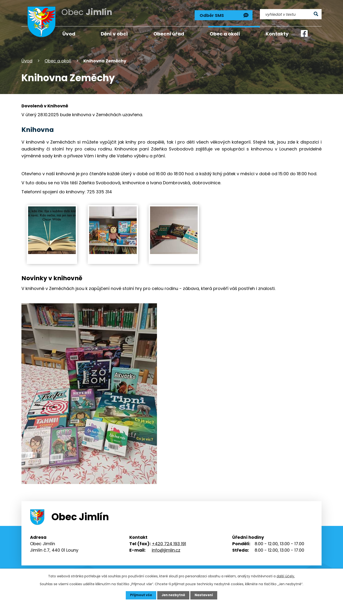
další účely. (286, 576)
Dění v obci (114, 33)
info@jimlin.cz (166, 550)
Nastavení (204, 595)
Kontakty (277, 33)
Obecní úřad (168, 33)
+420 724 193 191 (169, 543)
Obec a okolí (58, 60)
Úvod (26, 60)
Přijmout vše (140, 595)
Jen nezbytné (173, 595)
